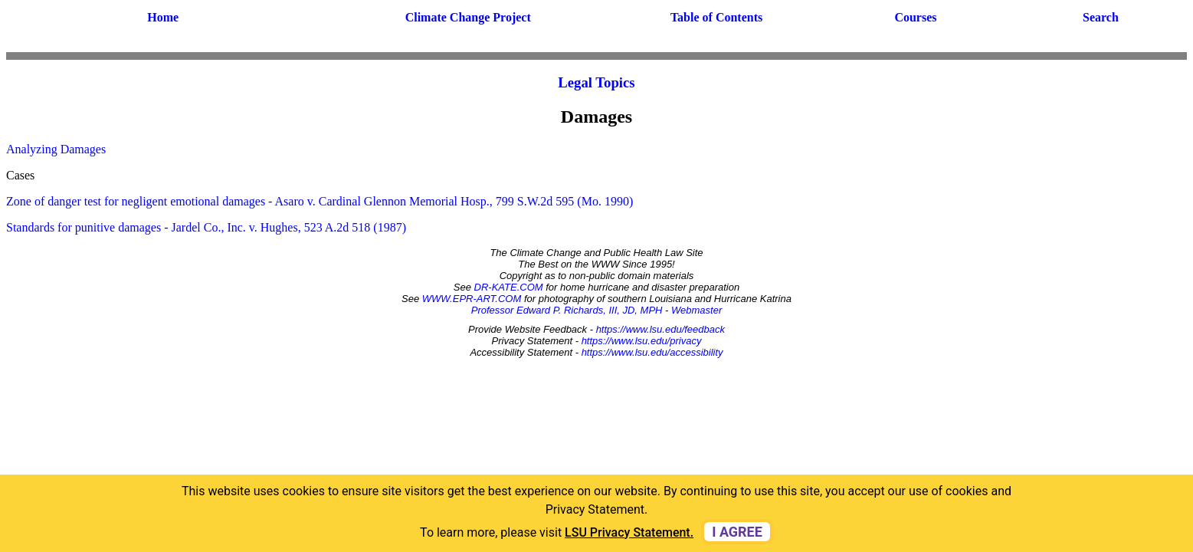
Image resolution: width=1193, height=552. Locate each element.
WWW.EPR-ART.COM (472, 298)
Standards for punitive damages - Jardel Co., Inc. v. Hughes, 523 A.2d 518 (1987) (206, 227)
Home (163, 17)
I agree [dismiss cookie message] (737, 532)
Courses (915, 17)
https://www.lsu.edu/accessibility (652, 352)
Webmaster (696, 310)
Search (1101, 17)
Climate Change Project (468, 17)
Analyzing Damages (56, 149)
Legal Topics (596, 82)
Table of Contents (716, 17)
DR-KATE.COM (508, 287)
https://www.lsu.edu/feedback (660, 329)
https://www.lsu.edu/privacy (642, 341)
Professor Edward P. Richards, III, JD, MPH (567, 310)
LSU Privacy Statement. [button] (629, 532)
